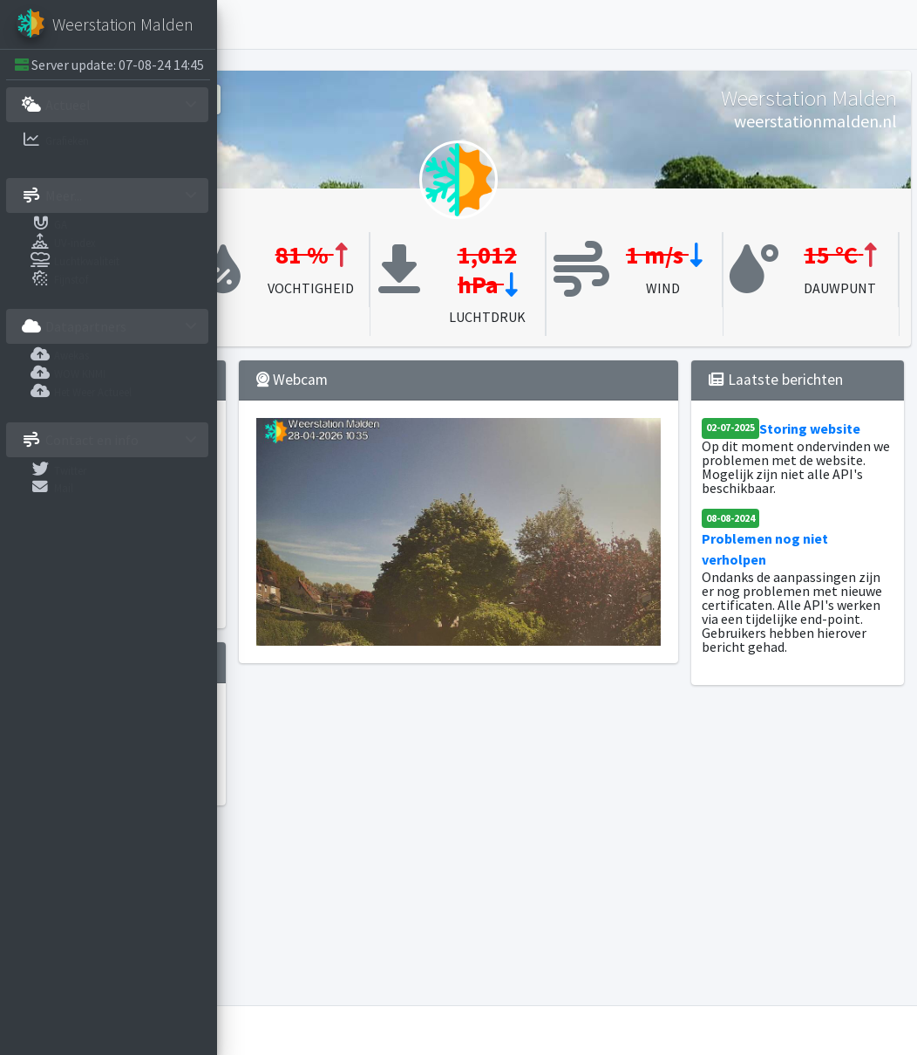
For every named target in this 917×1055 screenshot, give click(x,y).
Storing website (807, 487)
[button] (245, 24)
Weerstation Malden (348, 1030)
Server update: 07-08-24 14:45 (118, 64)
